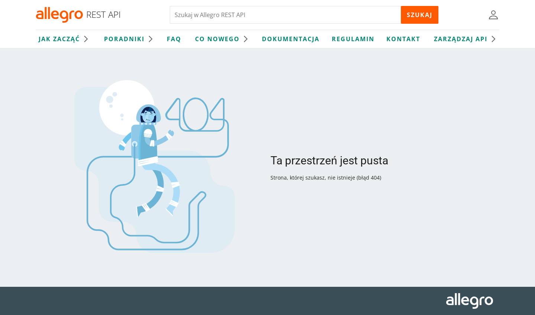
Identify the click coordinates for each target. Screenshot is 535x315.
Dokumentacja (291, 39)
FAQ (174, 39)
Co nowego (223, 39)
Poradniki (130, 39)
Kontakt (403, 39)
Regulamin (353, 39)
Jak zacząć (65, 39)
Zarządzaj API (466, 39)
